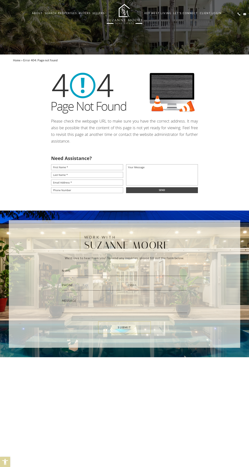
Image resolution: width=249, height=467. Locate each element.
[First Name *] (87, 167)
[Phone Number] (87, 190)
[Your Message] (162, 174)
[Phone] (89, 285)
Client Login (211, 13)
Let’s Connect (185, 13)
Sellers (99, 13)
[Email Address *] (87, 182)
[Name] (124, 269)
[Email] (160, 285)
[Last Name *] (87, 175)
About (37, 13)
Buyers (84, 13)
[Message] (124, 305)
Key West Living (157, 13)
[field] (162, 190)
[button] (5, 462)
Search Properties (61, 13)
